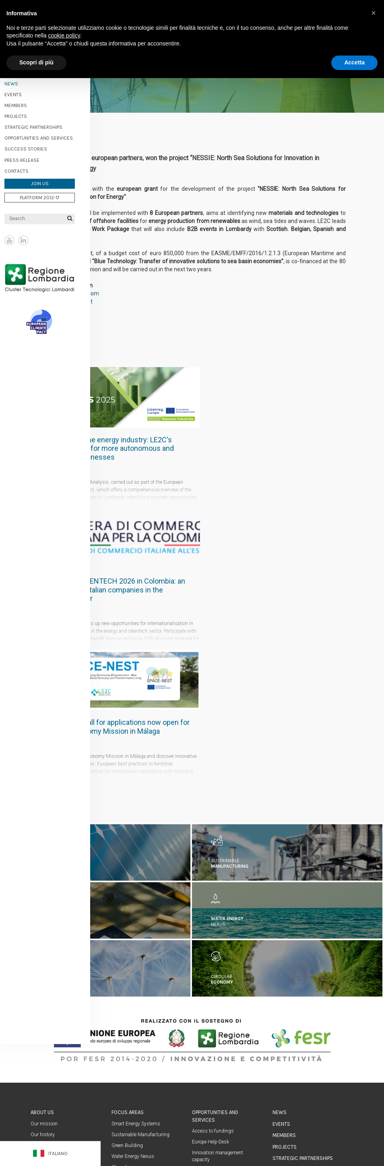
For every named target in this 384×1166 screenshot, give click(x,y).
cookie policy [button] (64, 35)
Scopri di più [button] (36, 62)
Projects (26, 114)
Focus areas (127, 976)
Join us (50, 181)
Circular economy (129, 1042)
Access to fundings (213, 995)
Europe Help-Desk (210, 1006)
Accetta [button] (354, 62)
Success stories (36, 147)
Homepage (285, 1068)
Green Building (127, 1009)
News (280, 976)
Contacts (27, 168)
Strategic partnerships (44, 125)
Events (24, 92)
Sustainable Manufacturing (140, 998)
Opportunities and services (49, 136)
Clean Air (120, 1031)
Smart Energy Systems (135, 987)
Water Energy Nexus (132, 1020)
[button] (373, 12)
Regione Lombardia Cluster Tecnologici (50, 275)
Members (26, 103)
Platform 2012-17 (50, 195)
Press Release (32, 158)
